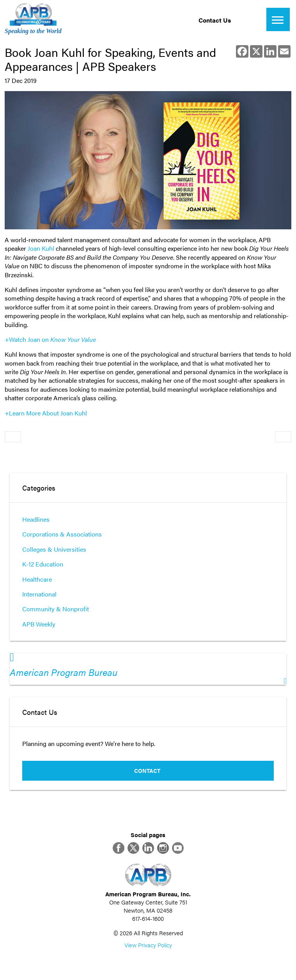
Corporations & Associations (62, 534)
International (39, 593)
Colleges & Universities (54, 549)
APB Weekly (38, 623)
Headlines (36, 519)
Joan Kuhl (41, 248)
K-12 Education (42, 563)
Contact (147, 770)
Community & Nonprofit (55, 608)
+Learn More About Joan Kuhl (46, 412)
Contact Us (215, 20)
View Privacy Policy (148, 945)
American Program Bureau (63, 672)
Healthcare (37, 579)
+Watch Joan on (50, 339)
